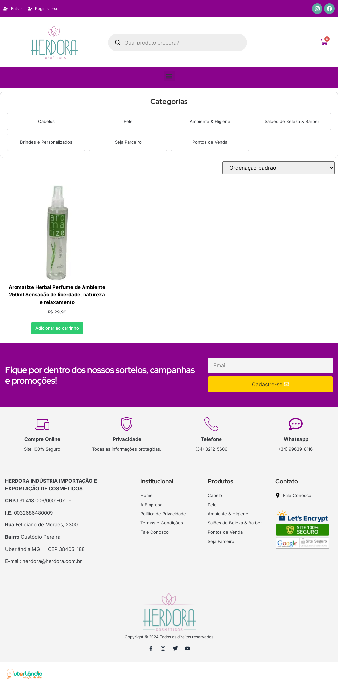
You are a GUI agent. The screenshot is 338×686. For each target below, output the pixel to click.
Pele (128, 121)
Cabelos (46, 121)
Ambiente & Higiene (210, 121)
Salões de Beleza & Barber (292, 121)
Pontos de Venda (209, 142)
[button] (169, 76)
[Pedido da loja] (278, 167)
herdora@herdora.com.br (52, 561)
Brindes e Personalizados (46, 142)
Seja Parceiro (128, 142)
